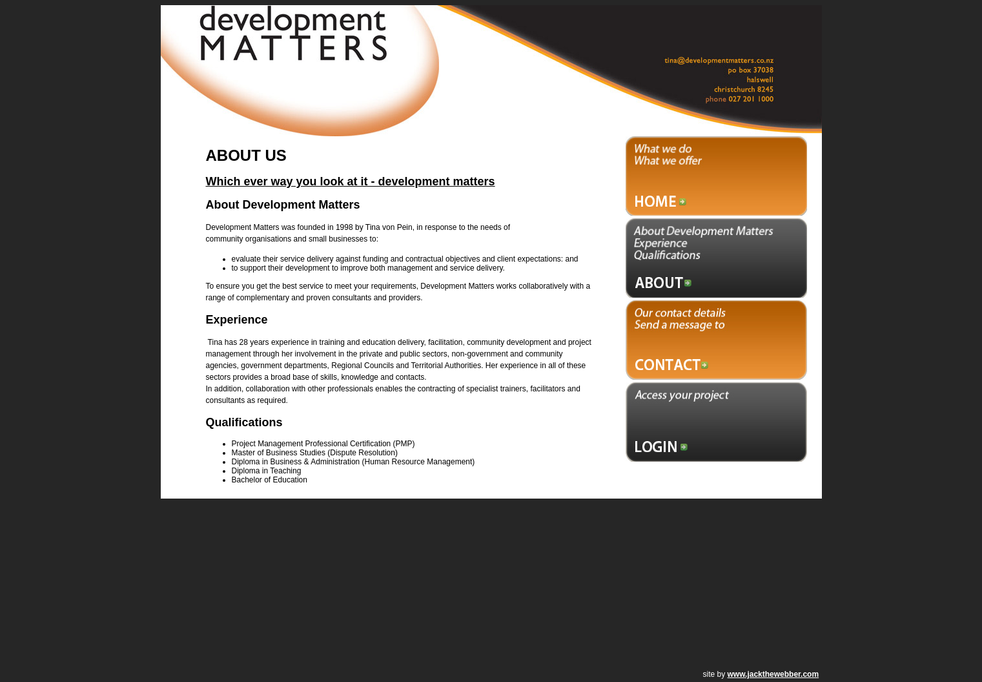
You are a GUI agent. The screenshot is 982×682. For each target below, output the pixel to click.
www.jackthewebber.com (773, 674)
